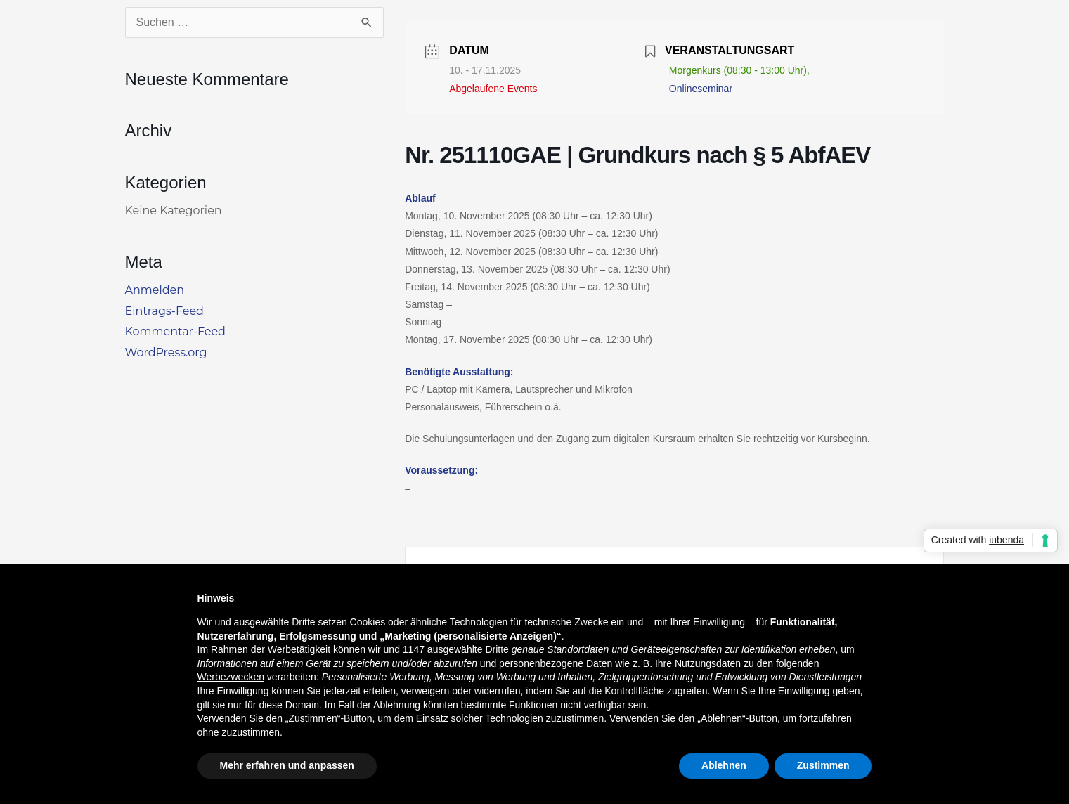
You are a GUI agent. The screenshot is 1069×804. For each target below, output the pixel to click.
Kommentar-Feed (175, 331)
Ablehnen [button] (723, 765)
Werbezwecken (230, 676)
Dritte (496, 649)
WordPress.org (166, 352)
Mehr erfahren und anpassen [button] (287, 765)
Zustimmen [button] (823, 765)
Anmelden (155, 290)
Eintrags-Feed (164, 311)
